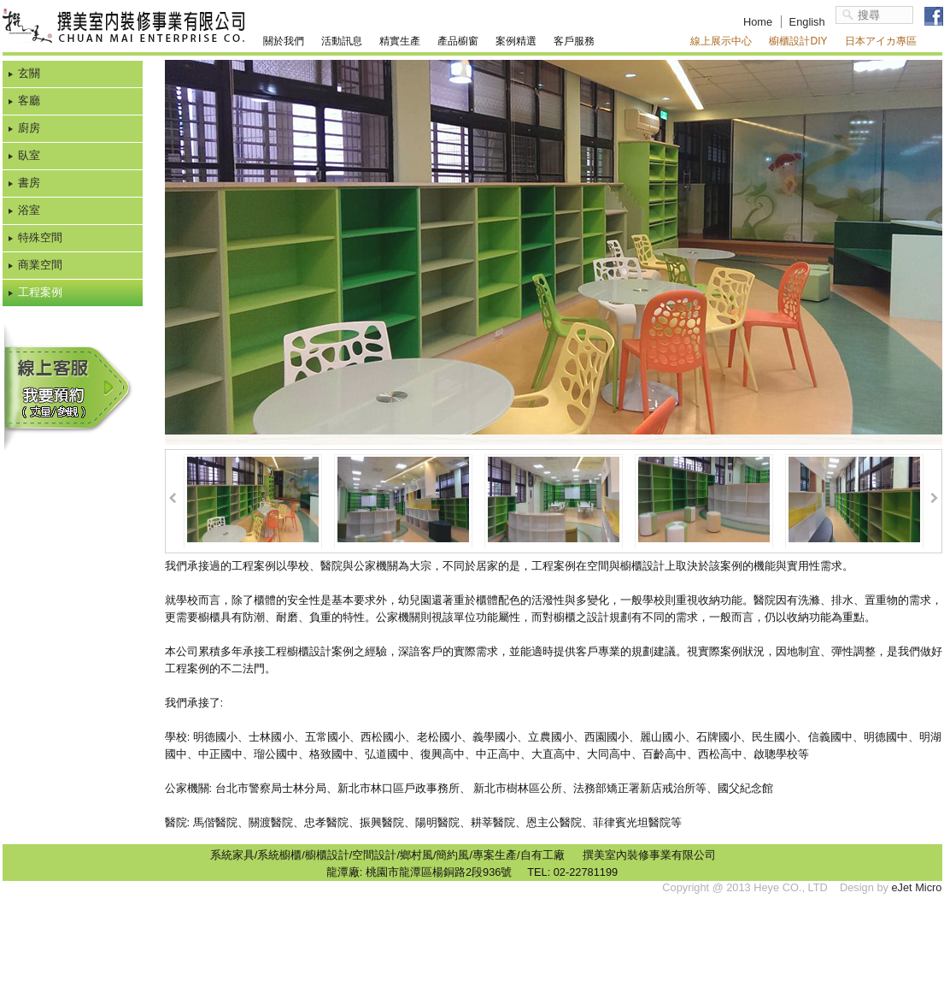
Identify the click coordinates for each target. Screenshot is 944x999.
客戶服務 (574, 41)
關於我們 (283, 41)
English (807, 21)
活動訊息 (341, 41)
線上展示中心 (721, 41)
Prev (173, 498)
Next (934, 498)
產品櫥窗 (457, 41)
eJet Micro (916, 887)
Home (757, 21)
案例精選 (515, 41)
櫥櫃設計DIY (798, 41)
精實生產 (399, 41)
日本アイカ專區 (881, 41)
